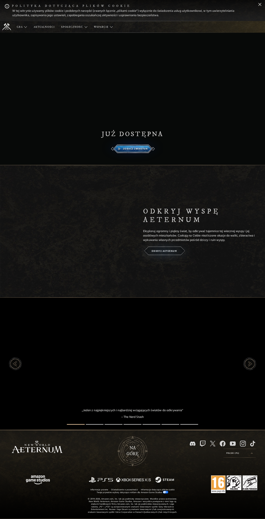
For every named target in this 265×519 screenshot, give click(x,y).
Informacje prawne (99, 489)
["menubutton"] (21, 27)
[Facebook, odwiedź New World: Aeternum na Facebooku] (223, 444)
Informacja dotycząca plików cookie (158, 489)
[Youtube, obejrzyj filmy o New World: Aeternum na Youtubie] (233, 444)
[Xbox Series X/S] (133, 480)
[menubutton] (239, 453)
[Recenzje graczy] (170, 424)
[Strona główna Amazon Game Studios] (38, 480)
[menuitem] (21, 27)
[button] (15, 363)
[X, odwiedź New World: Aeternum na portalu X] (212, 443)
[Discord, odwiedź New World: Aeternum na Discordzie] (193, 443)
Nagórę (132, 451)
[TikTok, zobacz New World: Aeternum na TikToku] (252, 444)
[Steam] (165, 480)
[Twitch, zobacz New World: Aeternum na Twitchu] (203, 444)
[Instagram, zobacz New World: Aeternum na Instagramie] (243, 444)
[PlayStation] (101, 480)
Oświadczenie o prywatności (124, 489)
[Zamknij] (259, 5)
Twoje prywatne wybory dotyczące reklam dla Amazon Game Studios (132, 492)
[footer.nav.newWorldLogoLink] (37, 447)
